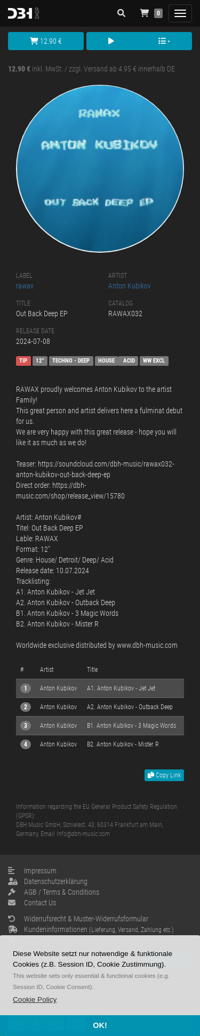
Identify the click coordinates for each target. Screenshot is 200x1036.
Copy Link (164, 775)
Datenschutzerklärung (47, 881)
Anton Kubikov (129, 286)
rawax (25, 286)
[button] (35, 999)
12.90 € (46, 41)
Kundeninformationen (91, 929)
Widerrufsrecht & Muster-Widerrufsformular (78, 918)
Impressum (32, 870)
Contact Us (32, 902)
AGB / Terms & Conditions (53, 892)
